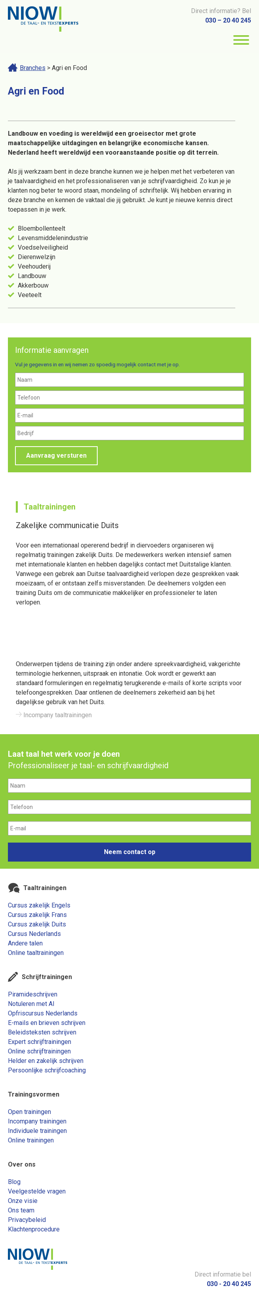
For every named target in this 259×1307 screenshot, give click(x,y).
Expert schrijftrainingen (39, 1042)
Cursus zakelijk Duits (37, 924)
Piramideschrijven (32, 994)
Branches (32, 68)
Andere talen (25, 943)
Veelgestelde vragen (37, 1191)
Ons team (21, 1210)
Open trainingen (29, 1112)
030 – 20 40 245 (228, 20)
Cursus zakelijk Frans (37, 915)
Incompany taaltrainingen (54, 715)
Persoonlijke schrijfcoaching (47, 1070)
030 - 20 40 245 (229, 1284)
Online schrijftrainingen (39, 1051)
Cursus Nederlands (34, 934)
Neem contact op (129, 852)
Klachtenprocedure (34, 1229)
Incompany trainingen (37, 1121)
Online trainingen (31, 1140)
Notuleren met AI (31, 1004)
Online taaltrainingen (36, 953)
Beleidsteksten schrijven (42, 1032)
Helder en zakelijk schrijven (45, 1061)
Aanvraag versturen (56, 455)
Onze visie (23, 1201)
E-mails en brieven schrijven (46, 1023)
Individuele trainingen (37, 1131)
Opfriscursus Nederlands (43, 1013)
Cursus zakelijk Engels (39, 905)
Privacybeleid (27, 1220)
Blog (14, 1182)
